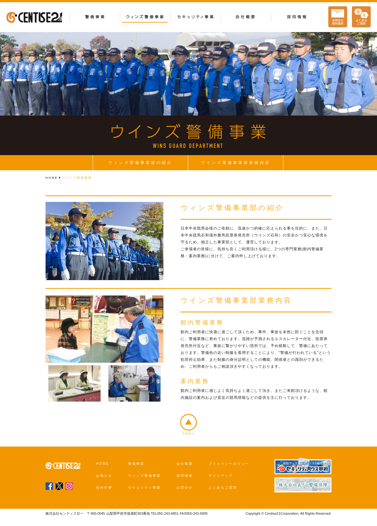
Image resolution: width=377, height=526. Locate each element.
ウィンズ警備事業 (144, 475)
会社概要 (185, 463)
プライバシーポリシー (229, 463)
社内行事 (104, 487)
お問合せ (185, 487)
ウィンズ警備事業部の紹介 (140, 162)
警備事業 (136, 463)
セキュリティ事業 (144, 487)
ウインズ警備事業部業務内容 (235, 162)
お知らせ (104, 475)
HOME (52, 177)
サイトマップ (221, 475)
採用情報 (185, 475)
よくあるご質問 (223, 487)
